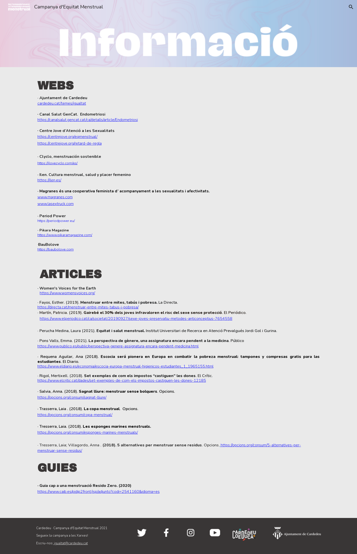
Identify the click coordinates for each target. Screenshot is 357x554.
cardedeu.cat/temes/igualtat (61, 103)
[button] (351, 7)
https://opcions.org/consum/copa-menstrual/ (74, 415)
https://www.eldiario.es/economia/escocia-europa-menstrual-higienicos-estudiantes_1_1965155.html (125, 366)
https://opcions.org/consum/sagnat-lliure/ (71, 397)
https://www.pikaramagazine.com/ (64, 234)
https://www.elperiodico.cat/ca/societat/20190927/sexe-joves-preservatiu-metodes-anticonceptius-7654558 (136, 318)
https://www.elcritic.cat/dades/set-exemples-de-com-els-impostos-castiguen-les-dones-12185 (121, 380)
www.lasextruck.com (55, 204)
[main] (178, 163)
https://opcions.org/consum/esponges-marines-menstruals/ (87, 432)
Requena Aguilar (56, 356)
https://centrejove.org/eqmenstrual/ (67, 136)
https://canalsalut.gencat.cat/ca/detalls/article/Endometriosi (87, 120)
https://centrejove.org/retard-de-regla (69, 143)
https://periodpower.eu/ (56, 220)
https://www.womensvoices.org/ (67, 293)
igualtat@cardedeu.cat (70, 543)
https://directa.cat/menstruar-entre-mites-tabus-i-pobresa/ (88, 307)
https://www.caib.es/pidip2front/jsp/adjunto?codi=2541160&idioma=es (98, 491)
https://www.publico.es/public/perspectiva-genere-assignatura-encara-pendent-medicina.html (118, 346)
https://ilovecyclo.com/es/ (57, 163)
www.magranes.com (55, 197)
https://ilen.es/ (49, 180)
